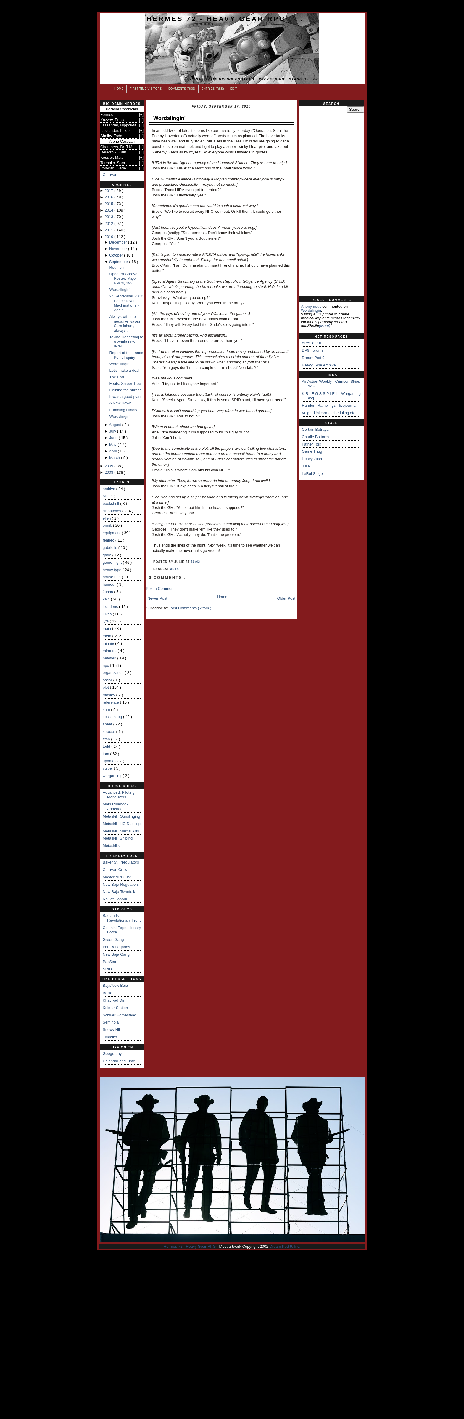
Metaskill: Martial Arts (121, 831)
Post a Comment (160, 588)
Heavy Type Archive (319, 365)
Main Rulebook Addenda (115, 806)
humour (110, 584)
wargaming (113, 775)
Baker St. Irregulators (121, 862)
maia (107, 628)
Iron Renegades (116, 947)
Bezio (107, 993)
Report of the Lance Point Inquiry (126, 355)
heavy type (113, 570)
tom (106, 754)
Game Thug (312, 451)
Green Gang (113, 939)
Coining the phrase (125, 390)
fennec (109, 540)
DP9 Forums (312, 350)
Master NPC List (117, 877)
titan (107, 739)
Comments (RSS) (181, 88)
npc (106, 665)
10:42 (195, 561)
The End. (117, 377)
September (119, 262)
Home (118, 88)
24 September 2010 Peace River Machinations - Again (126, 303)
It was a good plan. (125, 396)
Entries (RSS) (213, 88)
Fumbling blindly (123, 410)
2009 (109, 466)
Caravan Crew (115, 869)
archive (109, 488)
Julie (306, 466)
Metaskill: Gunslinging (121, 816)
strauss (109, 731)
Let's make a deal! (124, 370)
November (118, 248)
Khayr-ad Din (114, 1000)
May (113, 444)
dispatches (112, 511)
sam (107, 709)
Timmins (110, 1037)
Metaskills (111, 845)
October (116, 255)
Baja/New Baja (115, 985)
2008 (109, 472)
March (115, 457)
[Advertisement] (331, 204)
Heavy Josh (312, 459)
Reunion (116, 267)
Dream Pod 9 (313, 357)
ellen (107, 518)
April (113, 451)
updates (110, 761)
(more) (324, 325)
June (114, 437)
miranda (110, 650)
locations (111, 606)
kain (107, 599)
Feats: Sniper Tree (125, 383)
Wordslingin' (119, 289)
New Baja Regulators (121, 884)
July (113, 431)
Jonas (108, 592)
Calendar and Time (119, 1061)
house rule (112, 577)
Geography (112, 1053)
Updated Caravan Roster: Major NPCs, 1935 (124, 278)
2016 (109, 197)
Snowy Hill (112, 1029)
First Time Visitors (146, 88)
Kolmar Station (115, 1007)
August (115, 424)
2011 (109, 230)
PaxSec (109, 962)
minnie (109, 643)
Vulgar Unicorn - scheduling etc (328, 413)
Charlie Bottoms (315, 437)
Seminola (111, 1022)
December (118, 242)
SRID (107, 969)
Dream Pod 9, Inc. (284, 1246)
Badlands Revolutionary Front (122, 917)
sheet (108, 724)
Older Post (286, 598)
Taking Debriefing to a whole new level (126, 341)
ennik (108, 525)
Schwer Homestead (119, 1015)
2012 (109, 223)
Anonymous (311, 306)
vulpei (108, 768)
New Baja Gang (116, 954)
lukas (108, 614)
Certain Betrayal (315, 429)
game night (113, 562)
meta (107, 636)
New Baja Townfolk (119, 891)
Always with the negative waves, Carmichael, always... (125, 323)
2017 (109, 190)
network (110, 658)
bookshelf (111, 503)
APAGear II (311, 343)
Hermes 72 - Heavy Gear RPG (216, 19)
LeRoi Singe (312, 473)
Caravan (110, 174)
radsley (109, 695)
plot (106, 687)
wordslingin (311, 310)
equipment (112, 533)
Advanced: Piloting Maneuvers (119, 794)
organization (114, 672)
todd (107, 746)
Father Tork (311, 444)
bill (106, 496)
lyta (106, 621)
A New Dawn (120, 403)
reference (111, 702)
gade (107, 555)
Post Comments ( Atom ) (191, 608)
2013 (109, 216)
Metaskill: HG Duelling (122, 823)
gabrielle (110, 547)
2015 (109, 203)
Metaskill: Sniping (118, 838)
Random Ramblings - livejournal (329, 405)
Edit (233, 88)
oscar (108, 680)
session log (113, 717)
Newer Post (157, 598)
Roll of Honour (115, 899)
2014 (109, 210)
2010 (109, 236)
